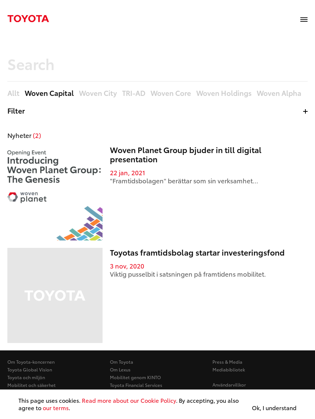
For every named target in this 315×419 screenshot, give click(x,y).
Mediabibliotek (228, 369)
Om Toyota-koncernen (31, 362)
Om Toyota (121, 362)
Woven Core (170, 93)
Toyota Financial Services (136, 385)
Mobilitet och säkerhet (31, 385)
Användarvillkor (229, 384)
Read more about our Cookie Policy (129, 400)
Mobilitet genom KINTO (135, 377)
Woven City (98, 93)
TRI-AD (133, 93)
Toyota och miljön (26, 377)
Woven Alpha (279, 93)
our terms (56, 408)
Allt (13, 93)
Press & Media (227, 362)
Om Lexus (120, 369)
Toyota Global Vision (29, 369)
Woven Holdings (224, 93)
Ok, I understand (274, 408)
